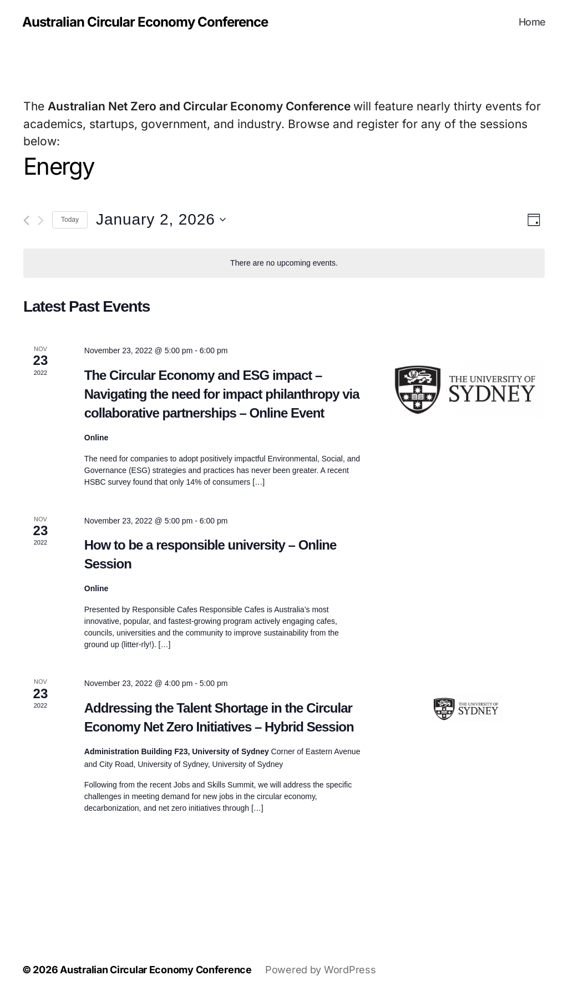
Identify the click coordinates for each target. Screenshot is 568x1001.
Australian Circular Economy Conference (145, 22)
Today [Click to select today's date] (70, 219)
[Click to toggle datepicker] (161, 220)
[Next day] (41, 220)
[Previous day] (26, 220)
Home (532, 22)
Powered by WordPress (320, 969)
